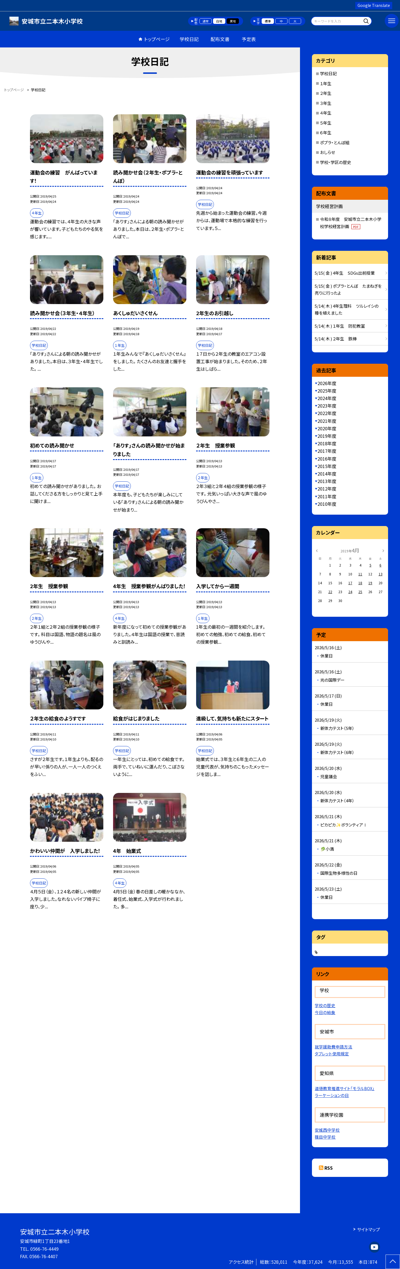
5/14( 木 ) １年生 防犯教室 (340, 326)
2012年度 (327, 488)
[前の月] (317, 550)
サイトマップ (368, 1229)
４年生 (325, 113)
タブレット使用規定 (332, 1053)
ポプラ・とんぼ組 (334, 142)
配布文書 (220, 39)
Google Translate (374, 5)
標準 (268, 21)
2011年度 (327, 496)
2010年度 (327, 503)
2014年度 (327, 473)
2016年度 (327, 458)
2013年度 (327, 481)
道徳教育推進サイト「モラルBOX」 (344, 1088)
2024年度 (327, 398)
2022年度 (327, 413)
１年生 (325, 83)
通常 (205, 21)
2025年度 (327, 390)
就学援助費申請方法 (333, 1047)
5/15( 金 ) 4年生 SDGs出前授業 (345, 273)
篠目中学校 (325, 1137)
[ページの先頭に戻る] (393, 1262)
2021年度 (327, 421)
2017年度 (327, 451)
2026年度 (327, 383)
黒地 (233, 21)
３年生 (325, 103)
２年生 (325, 93)
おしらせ (327, 152)
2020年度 (327, 428)
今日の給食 (325, 1012)
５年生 (325, 123)
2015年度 (327, 466)
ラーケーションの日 (332, 1095)
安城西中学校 (327, 1130)
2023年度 (327, 405)
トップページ (157, 39)
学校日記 (189, 39)
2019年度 (327, 436)
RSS (328, 1167)
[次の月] (383, 550)
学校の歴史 (325, 1005)
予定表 (249, 39)
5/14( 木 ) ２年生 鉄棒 (336, 339)
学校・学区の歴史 (335, 162)
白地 (219, 21)
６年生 (325, 132)
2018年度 (327, 443)
